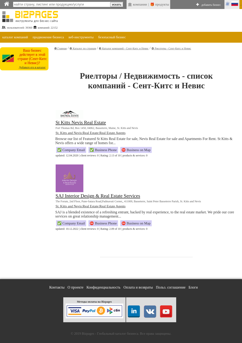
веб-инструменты (81, 37)
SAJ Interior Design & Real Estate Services (98, 196)
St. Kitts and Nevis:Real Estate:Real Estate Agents (91, 133)
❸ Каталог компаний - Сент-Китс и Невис (123, 48)
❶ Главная (60, 48)
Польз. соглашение (171, 287)
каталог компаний (15, 37)
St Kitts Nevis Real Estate (81, 122)
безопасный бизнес (112, 37)
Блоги (193, 287)
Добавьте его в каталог (32, 67)
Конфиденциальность (103, 287)
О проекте (75, 287)
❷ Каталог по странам (83, 48)
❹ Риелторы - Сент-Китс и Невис (171, 48)
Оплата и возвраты (138, 287)
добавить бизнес (211, 4)
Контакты (56, 287)
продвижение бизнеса (48, 37)
